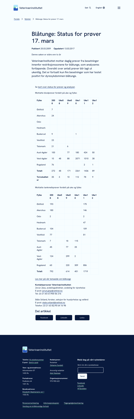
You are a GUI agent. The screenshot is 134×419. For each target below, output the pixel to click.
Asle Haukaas (55, 373)
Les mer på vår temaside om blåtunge (53, 279)
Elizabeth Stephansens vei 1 (33, 392)
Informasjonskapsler (51, 403)
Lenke (82, 318)
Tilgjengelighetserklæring (73, 403)
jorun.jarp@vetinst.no (52, 290)
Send (82, 376)
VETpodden (81, 388)
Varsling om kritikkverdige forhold (36, 406)
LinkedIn (64, 318)
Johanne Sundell (56, 365)
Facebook (44, 318)
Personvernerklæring (31, 403)
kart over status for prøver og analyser (56, 87)
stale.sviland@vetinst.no (53, 302)
